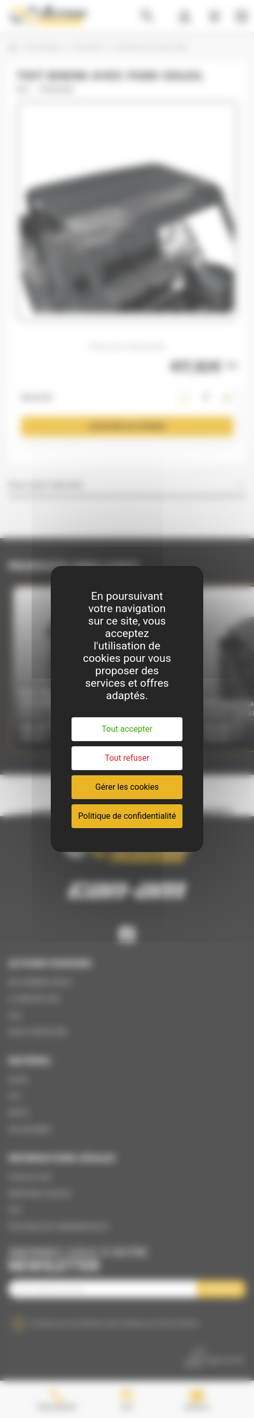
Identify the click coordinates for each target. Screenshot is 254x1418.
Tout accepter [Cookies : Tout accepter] (127, 729)
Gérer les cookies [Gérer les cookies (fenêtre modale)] (127, 787)
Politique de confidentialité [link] (127, 816)
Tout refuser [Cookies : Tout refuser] (127, 758)
